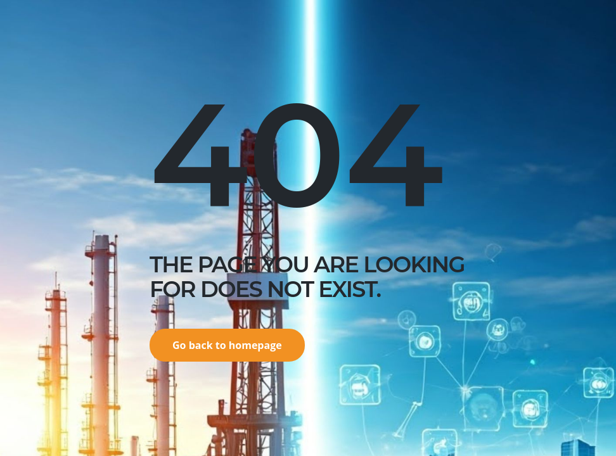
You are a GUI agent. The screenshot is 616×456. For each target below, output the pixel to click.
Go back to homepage (227, 345)
